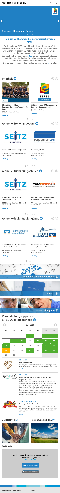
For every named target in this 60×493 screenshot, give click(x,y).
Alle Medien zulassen (31, 471)
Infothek (9, 79)
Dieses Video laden (30, 465)
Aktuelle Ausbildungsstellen (22, 171)
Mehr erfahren (30, 460)
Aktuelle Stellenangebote (20, 123)
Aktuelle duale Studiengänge (22, 218)
